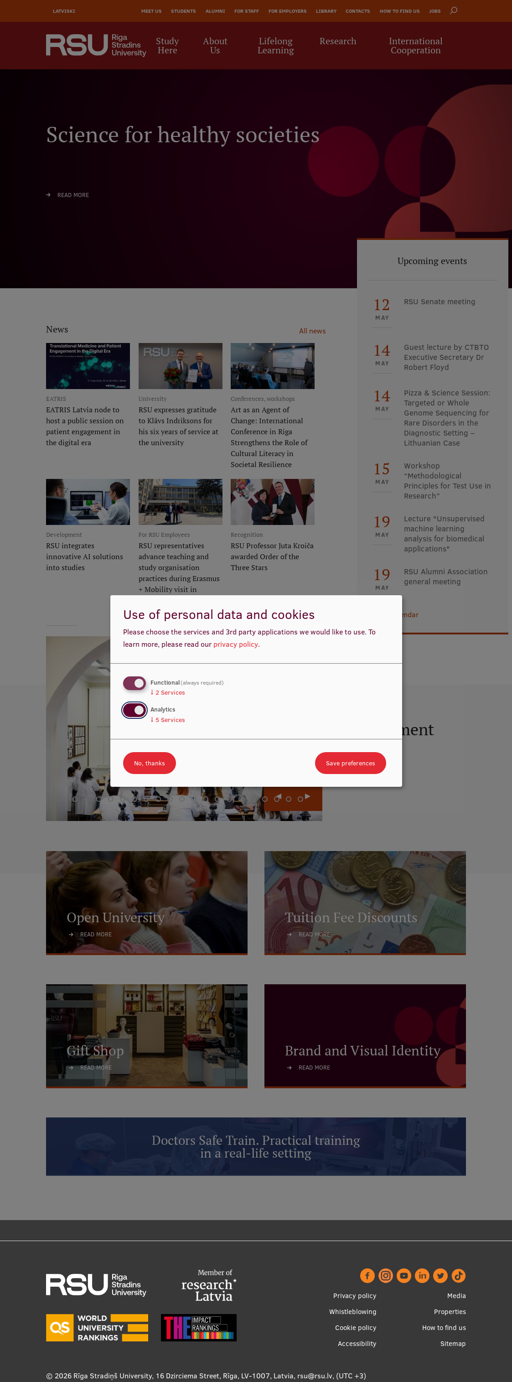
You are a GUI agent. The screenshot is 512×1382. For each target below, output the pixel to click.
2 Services (167, 692)
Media (456, 1295)
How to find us (444, 1327)
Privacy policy (355, 1295)
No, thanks (149, 763)
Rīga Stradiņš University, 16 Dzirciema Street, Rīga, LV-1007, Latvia (183, 1376)
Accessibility (357, 1343)
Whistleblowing (353, 1311)
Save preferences (350, 763)
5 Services (167, 719)
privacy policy (235, 644)
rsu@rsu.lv (314, 1376)
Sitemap (453, 1343)
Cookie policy (356, 1327)
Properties (450, 1311)
